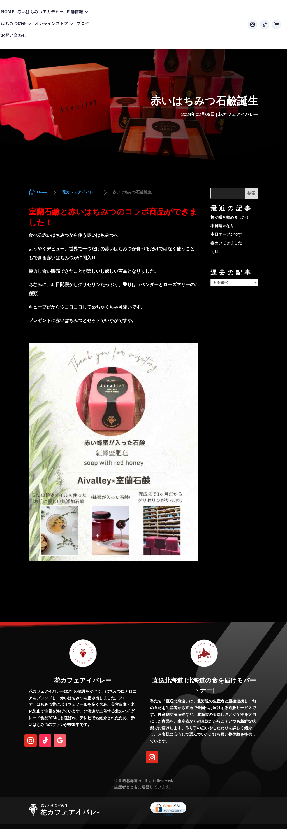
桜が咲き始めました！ (230, 217)
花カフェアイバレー (238, 114)
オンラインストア (51, 24)
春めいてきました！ (228, 243)
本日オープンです (226, 234)
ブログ (83, 24)
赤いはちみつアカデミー (40, 12)
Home (8, 12)
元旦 (214, 252)
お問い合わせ (13, 36)
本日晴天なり (222, 226)
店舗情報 (74, 12)
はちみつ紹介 (13, 24)
